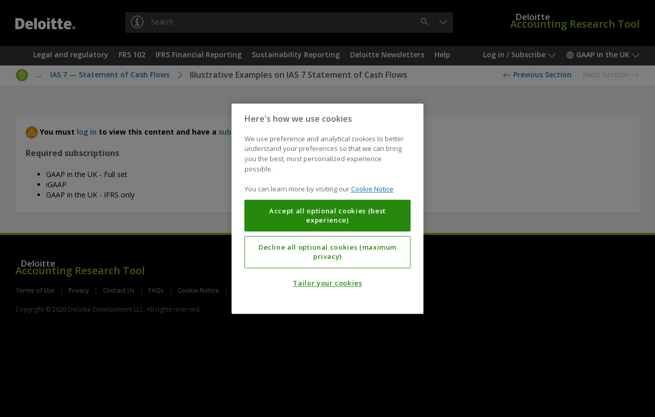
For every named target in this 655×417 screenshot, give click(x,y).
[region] (328, 208)
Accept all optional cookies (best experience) (327, 215)
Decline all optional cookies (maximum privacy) (327, 252)
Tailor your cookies (327, 283)
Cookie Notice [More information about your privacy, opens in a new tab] (372, 188)
